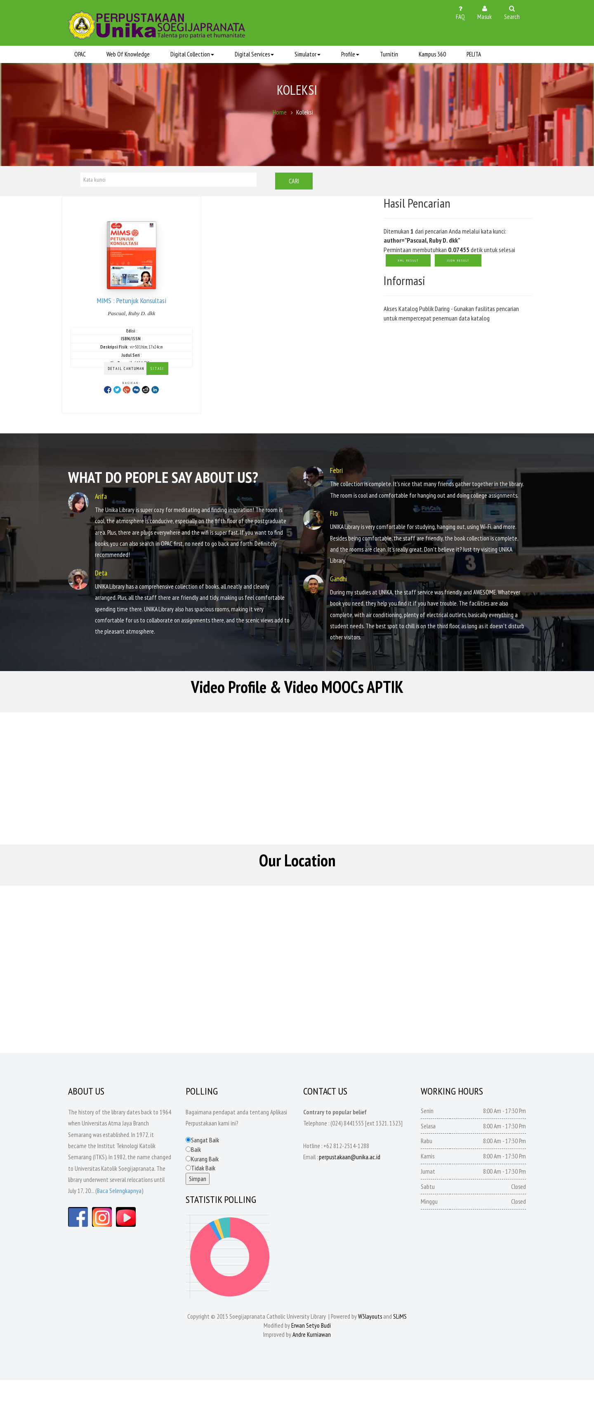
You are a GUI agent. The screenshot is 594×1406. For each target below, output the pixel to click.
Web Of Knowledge (128, 54)
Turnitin (389, 54)
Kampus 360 (432, 54)
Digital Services (254, 54)
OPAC (80, 54)
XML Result (408, 261)
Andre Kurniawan (311, 1360)
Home (280, 115)
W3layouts (370, 1342)
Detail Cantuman (126, 369)
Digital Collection (192, 54)
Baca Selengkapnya (119, 1217)
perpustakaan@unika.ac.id (349, 1183)
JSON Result (458, 261)
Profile (350, 54)
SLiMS (400, 1342)
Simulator (308, 54)
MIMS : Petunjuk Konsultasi (131, 301)
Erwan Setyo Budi (311, 1351)
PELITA (474, 54)
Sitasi (157, 369)
